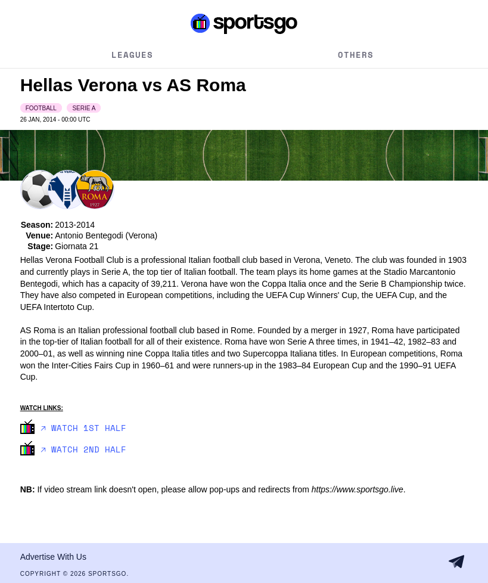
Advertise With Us (53, 557)
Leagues (132, 54)
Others (356, 54)
